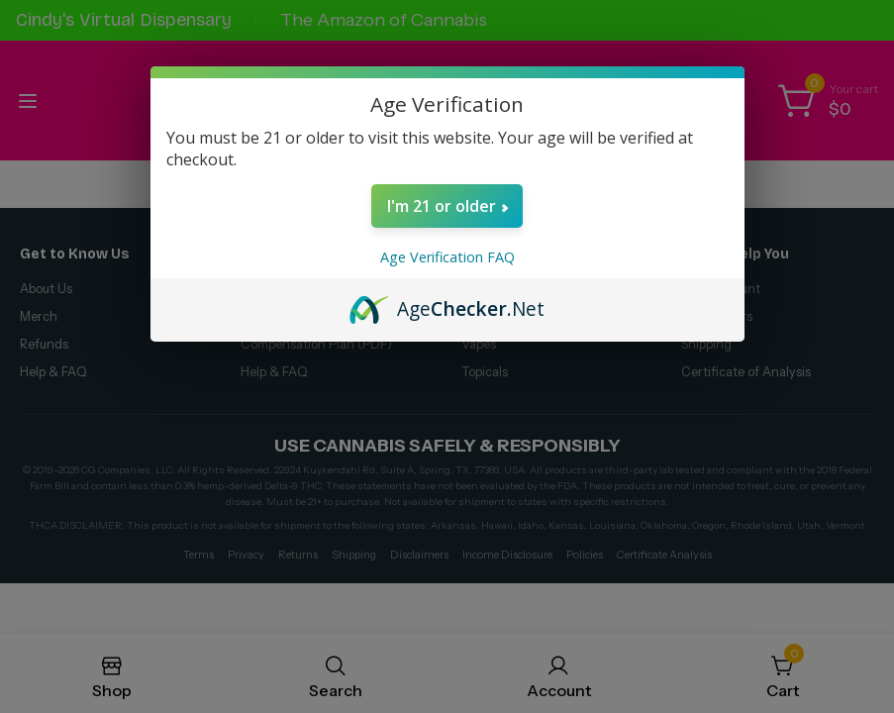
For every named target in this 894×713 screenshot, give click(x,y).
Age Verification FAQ (447, 257)
